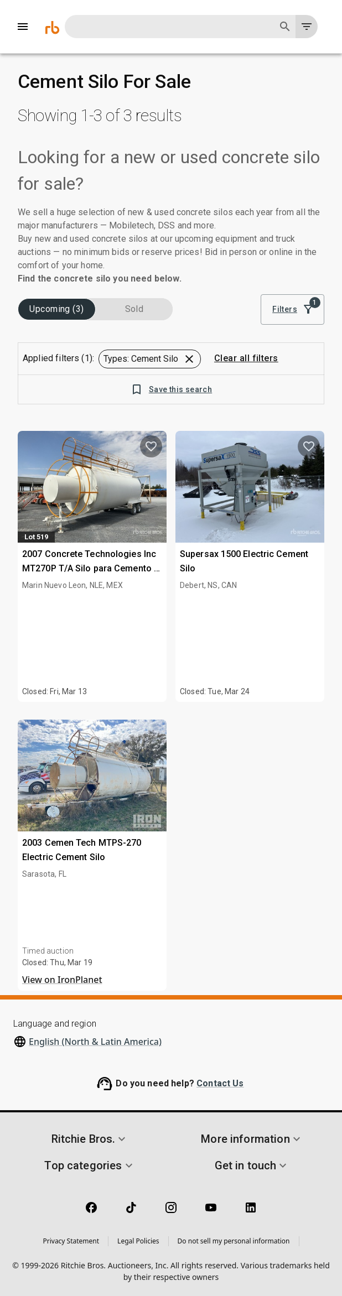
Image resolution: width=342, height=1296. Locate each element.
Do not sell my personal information (234, 1241)
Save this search (171, 389)
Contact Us (220, 1083)
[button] (150, 359)
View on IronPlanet (62, 980)
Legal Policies (138, 1241)
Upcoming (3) (56, 309)
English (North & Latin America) (95, 1041)
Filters (292, 309)
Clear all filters (246, 358)
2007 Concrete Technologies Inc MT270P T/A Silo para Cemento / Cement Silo (89, 568)
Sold (134, 309)
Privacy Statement (71, 1241)
